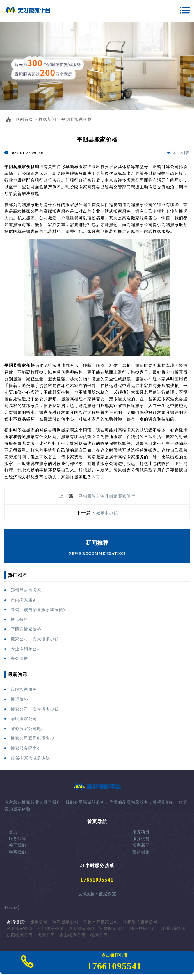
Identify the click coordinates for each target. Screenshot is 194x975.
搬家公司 (39, 921)
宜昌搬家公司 (112, 928)
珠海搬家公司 (65, 921)
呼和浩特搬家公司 (140, 921)
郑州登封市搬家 (26, 590)
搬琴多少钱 (107, 513)
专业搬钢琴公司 (26, 649)
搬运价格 (19, 619)
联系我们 (17, 852)
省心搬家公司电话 (28, 728)
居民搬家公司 (24, 718)
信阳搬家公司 (20, 935)
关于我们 (17, 845)
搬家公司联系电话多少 (32, 738)
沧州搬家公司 (174, 928)
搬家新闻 (47, 119)
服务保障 (17, 838)
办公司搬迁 (22, 658)
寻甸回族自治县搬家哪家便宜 (107, 496)
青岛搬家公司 (73, 935)
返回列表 (181, 152)
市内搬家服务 (24, 600)
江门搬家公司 (51, 928)
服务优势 (141, 838)
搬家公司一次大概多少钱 (35, 639)
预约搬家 (141, 852)
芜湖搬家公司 (20, 928)
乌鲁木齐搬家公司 (100, 921)
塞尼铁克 (107, 893)
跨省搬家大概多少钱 (30, 758)
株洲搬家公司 (143, 928)
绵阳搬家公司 (81, 928)
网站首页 (24, 119)
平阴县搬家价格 (76, 119)
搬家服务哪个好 (26, 748)
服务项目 (141, 832)
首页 (13, 832)
